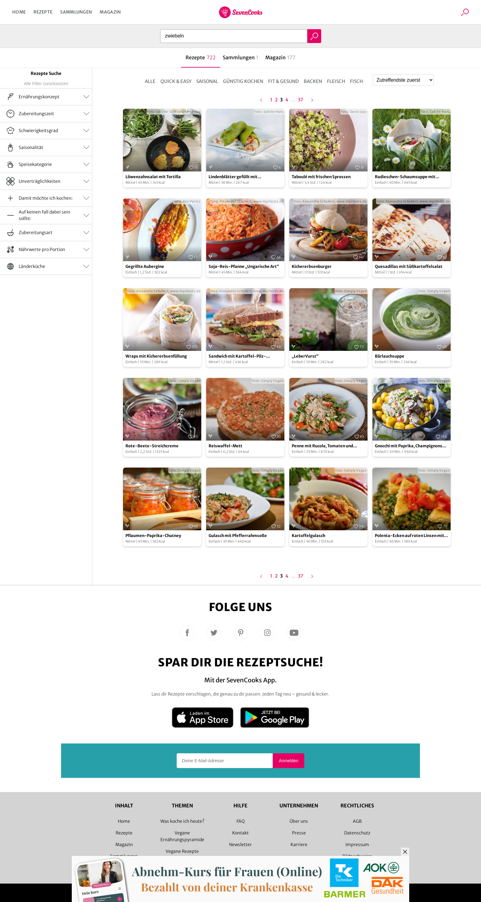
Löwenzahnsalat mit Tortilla (153, 176)
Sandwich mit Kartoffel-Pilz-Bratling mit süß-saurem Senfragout (245, 356)
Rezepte (42, 12)
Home (19, 12)
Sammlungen (76, 12)
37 (300, 100)
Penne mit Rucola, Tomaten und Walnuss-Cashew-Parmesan (322, 446)
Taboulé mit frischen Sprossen (321, 176)
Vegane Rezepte (182, 851)
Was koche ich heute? (182, 821)
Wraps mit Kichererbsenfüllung (156, 356)
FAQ (241, 821)
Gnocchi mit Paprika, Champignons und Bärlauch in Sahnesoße (408, 446)
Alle (150, 81)
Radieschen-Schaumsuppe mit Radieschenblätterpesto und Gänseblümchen (405, 177)
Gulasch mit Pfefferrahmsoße (238, 535)
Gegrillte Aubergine (144, 266)
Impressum (357, 844)
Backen (313, 81)
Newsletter (240, 844)
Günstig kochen (243, 81)
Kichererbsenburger (312, 266)
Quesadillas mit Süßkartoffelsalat (408, 266)
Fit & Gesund (283, 81)
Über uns (299, 821)
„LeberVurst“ (305, 356)
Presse (299, 833)
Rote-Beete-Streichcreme (152, 446)
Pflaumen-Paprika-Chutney (153, 535)
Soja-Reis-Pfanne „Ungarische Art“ (244, 266)
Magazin (110, 12)
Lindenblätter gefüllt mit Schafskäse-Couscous (233, 177)
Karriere (299, 844)
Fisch (356, 81)
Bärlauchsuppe (389, 356)
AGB (357, 821)
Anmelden (288, 760)
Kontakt (240, 833)
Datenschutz (357, 833)
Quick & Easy (175, 81)
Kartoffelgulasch (308, 535)
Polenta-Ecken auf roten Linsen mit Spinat (409, 536)
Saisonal (207, 81)
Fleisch (336, 81)
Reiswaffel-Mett (225, 446)
